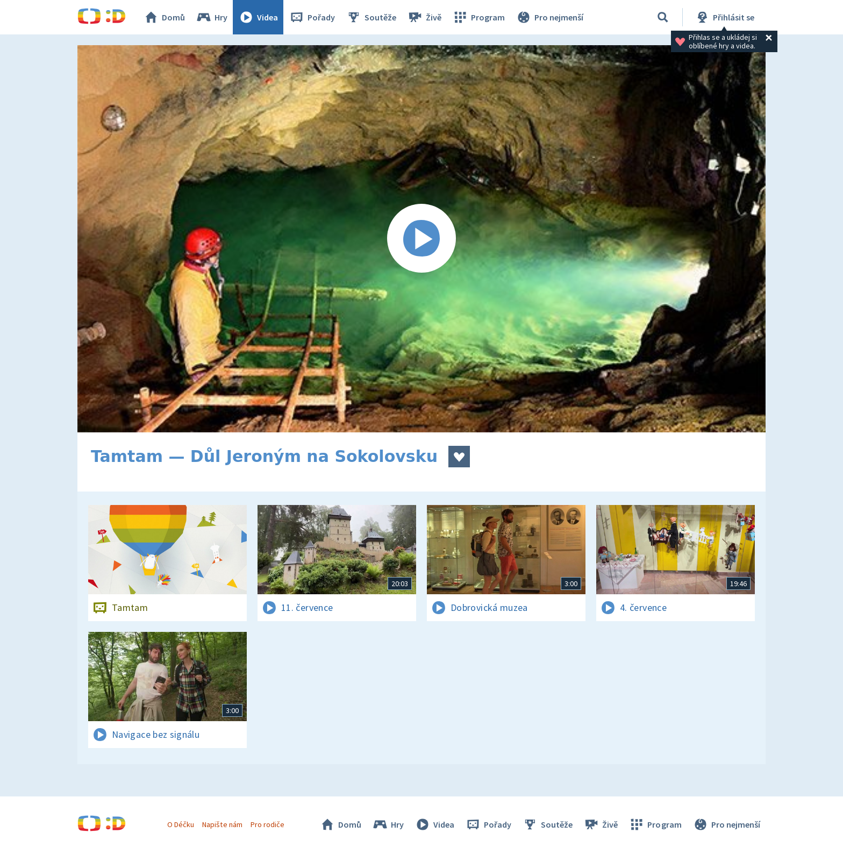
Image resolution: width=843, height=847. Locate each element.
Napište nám (222, 824)
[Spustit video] (421, 238)
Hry (211, 17)
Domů (164, 17)
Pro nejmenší (549, 17)
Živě (424, 17)
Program (478, 17)
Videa (258, 17)
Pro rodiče (267, 824)
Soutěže (371, 17)
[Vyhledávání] (663, 17)
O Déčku (180, 824)
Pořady (312, 17)
